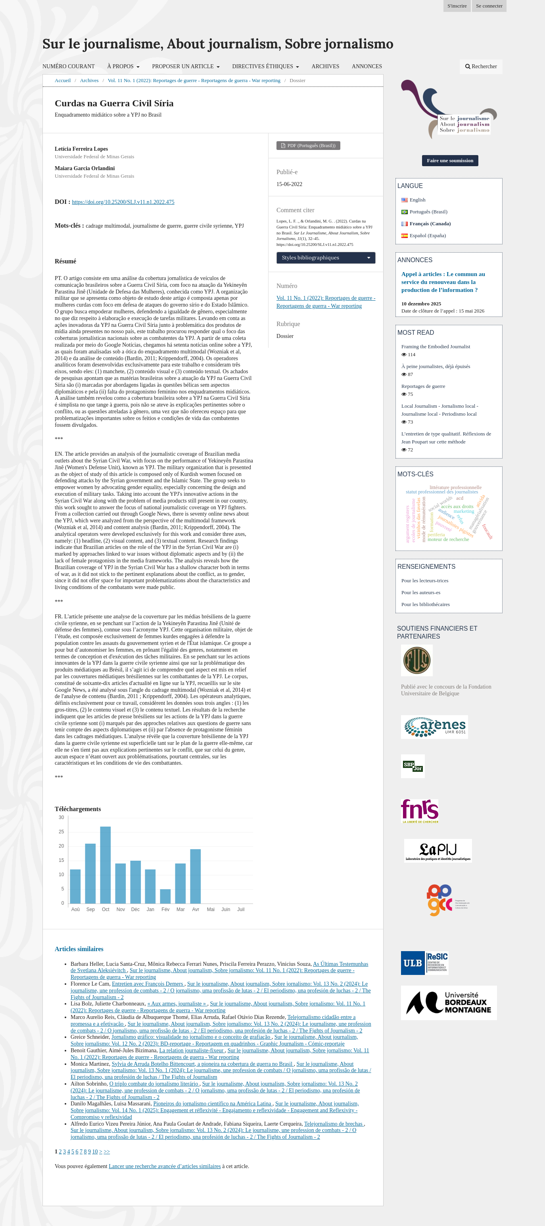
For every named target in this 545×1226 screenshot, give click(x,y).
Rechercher (481, 66)
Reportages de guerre (423, 386)
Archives (326, 66)
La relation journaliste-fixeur (192, 1050)
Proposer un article (183, 66)
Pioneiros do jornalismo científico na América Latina (212, 1104)
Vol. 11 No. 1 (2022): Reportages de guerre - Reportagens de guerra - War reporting (194, 80)
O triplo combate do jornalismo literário (154, 1084)
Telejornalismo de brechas (334, 1124)
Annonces (367, 66)
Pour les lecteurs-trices (425, 580)
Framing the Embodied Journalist (435, 346)
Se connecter (489, 6)
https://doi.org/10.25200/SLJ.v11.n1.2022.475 (123, 202)
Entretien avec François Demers (148, 984)
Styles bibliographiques (310, 257)
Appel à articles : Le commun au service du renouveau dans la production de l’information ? (443, 282)
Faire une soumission (450, 160)
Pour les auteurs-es (420, 592)
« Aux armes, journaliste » (177, 1004)
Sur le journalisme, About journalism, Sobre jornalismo (217, 43)
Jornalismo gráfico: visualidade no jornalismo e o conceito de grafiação (191, 1037)
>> (107, 1152)
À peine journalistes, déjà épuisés (435, 366)
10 (95, 1152)
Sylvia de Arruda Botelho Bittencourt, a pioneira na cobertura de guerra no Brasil (203, 1064)
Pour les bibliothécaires (425, 604)
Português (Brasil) (428, 212)
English (418, 200)
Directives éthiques (263, 66)
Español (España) (428, 235)
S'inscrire (457, 6)
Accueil (63, 80)
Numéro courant (68, 66)
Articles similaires (79, 949)
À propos (121, 66)
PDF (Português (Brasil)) (311, 145)
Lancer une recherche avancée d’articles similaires (165, 1166)
